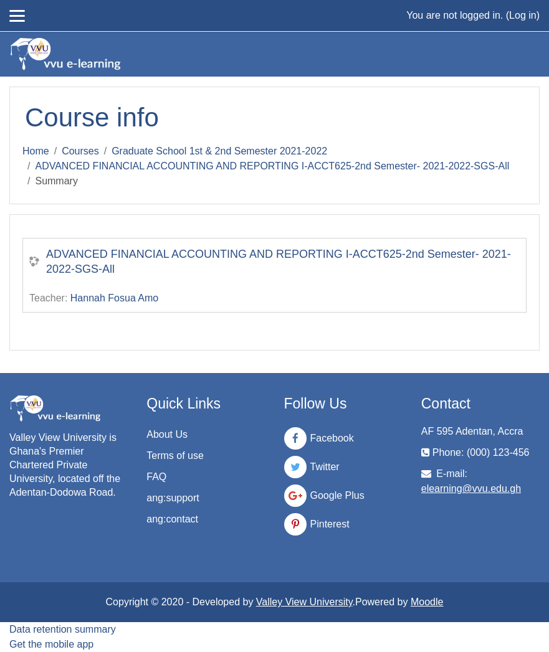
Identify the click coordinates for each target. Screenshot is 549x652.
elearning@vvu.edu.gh (471, 488)
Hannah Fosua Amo (114, 298)
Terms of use (175, 455)
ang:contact (172, 519)
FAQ (156, 476)
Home (35, 151)
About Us (167, 434)
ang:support (172, 498)
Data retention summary (62, 629)
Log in (523, 15)
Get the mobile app (51, 644)
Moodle (427, 602)
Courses (80, 151)
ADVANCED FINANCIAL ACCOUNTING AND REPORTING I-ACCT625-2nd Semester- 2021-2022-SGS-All (272, 166)
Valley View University (304, 602)
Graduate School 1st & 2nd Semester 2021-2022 (219, 151)
